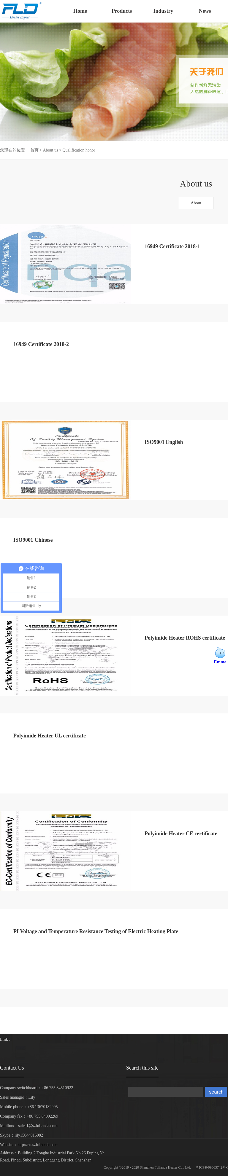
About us (50, 150)
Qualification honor (78, 150)
